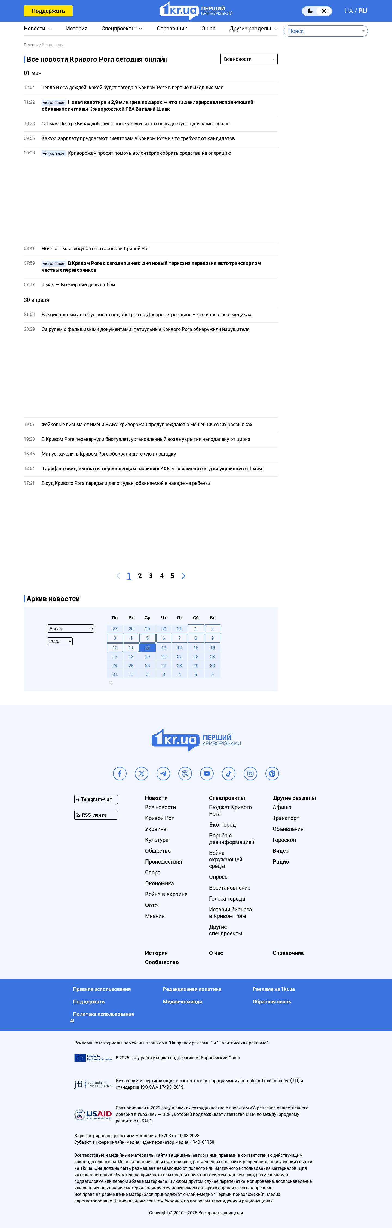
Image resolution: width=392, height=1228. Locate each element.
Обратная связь (272, 1001)
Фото (151, 905)
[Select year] (60, 641)
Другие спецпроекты (226, 930)
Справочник (172, 28)
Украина (155, 829)
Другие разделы (250, 28)
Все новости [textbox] (238, 59)
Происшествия (163, 861)
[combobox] (322, 31)
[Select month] (70, 628)
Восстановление (229, 887)
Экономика (159, 883)
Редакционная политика (192, 989)
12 (147, 647)
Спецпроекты (119, 28)
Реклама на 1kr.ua (274, 989)
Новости (34, 28)
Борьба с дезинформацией (231, 838)
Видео (281, 850)
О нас (208, 28)
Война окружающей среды (225, 859)
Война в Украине (166, 894)
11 (131, 647)
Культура (157, 840)
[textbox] (322, 31)
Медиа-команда (182, 1001)
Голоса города (227, 898)
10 (114, 647)
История (76, 28)
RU (363, 11)
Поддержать (48, 11)
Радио (281, 861)
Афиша (282, 807)
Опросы (219, 877)
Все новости (160, 807)
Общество (158, 850)
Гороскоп (284, 840)
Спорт (152, 872)
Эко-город (222, 824)
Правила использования (102, 989)
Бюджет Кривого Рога (230, 810)
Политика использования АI (102, 1017)
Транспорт (286, 818)
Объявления (288, 829)
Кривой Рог (159, 818)
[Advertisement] (151, 199)
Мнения (154, 916)
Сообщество (162, 962)
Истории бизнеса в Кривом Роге (230, 912)
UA (349, 11)
